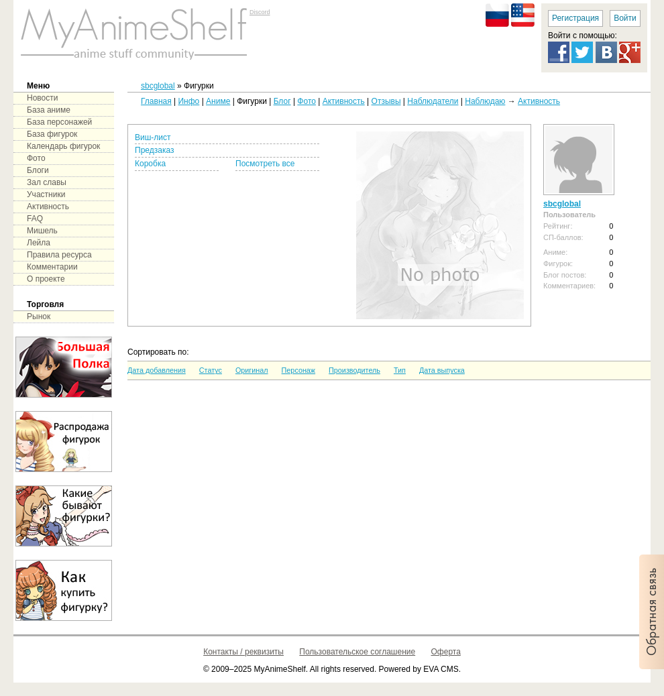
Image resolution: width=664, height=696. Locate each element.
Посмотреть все (264, 163)
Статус (210, 370)
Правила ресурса (59, 254)
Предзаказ (154, 150)
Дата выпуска (442, 370)
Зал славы (46, 182)
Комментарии (52, 267)
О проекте (46, 279)
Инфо (188, 101)
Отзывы (386, 101)
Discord (260, 12)
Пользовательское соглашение (357, 651)
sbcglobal (158, 86)
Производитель (354, 370)
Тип (400, 370)
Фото (306, 101)
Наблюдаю (485, 101)
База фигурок (52, 134)
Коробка (150, 163)
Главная (156, 101)
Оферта (446, 651)
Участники (46, 194)
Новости (42, 98)
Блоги (38, 170)
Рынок (38, 316)
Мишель (42, 230)
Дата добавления (156, 370)
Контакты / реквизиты (243, 651)
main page (134, 33)
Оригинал (251, 370)
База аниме (48, 110)
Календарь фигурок (63, 146)
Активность (344, 101)
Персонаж (298, 370)
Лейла (38, 242)
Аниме (218, 101)
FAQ (35, 218)
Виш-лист (153, 137)
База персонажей (59, 122)
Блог (282, 101)
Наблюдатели (432, 101)
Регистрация (575, 18)
